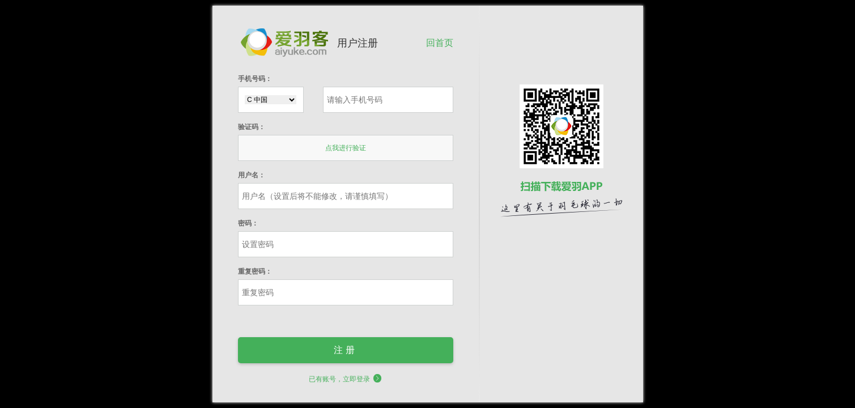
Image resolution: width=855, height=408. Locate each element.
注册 (346, 350)
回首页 (439, 42)
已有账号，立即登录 (345, 379)
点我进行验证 (345, 148)
